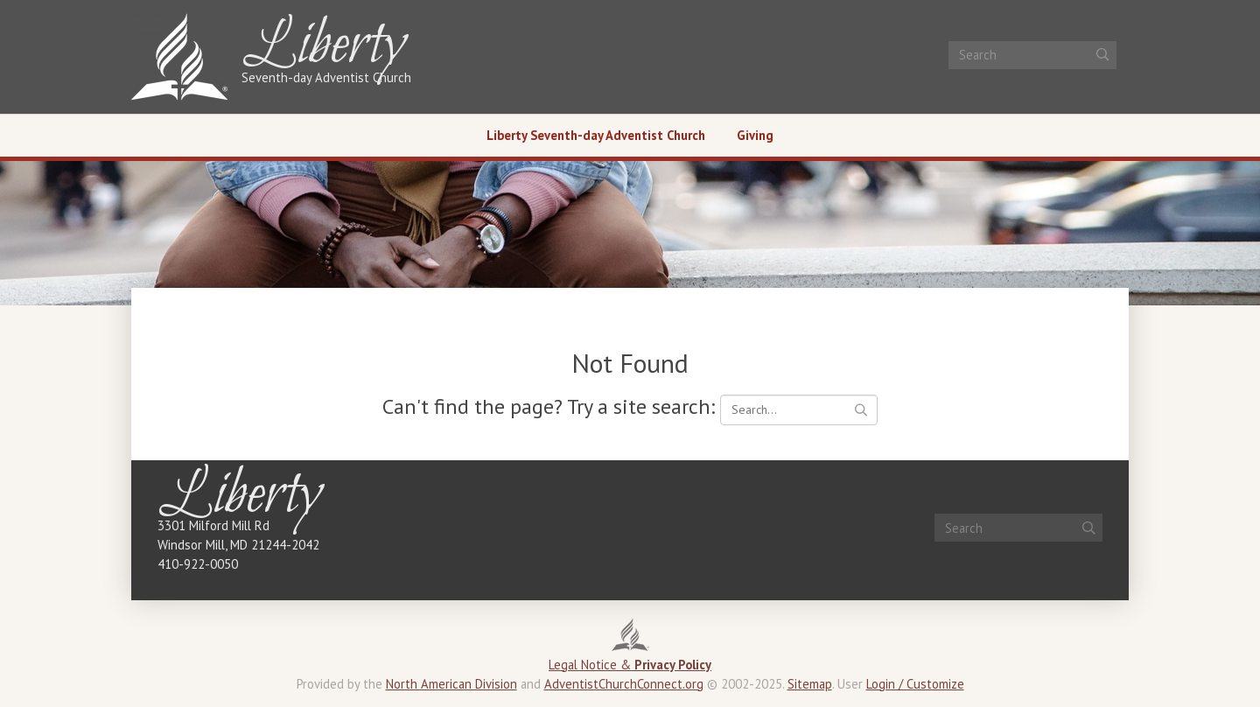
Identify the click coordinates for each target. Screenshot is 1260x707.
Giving (755, 135)
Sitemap (810, 684)
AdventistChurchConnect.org (624, 684)
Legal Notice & (630, 664)
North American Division (451, 684)
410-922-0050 (198, 564)
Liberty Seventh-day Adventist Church (595, 135)
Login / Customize (915, 684)
